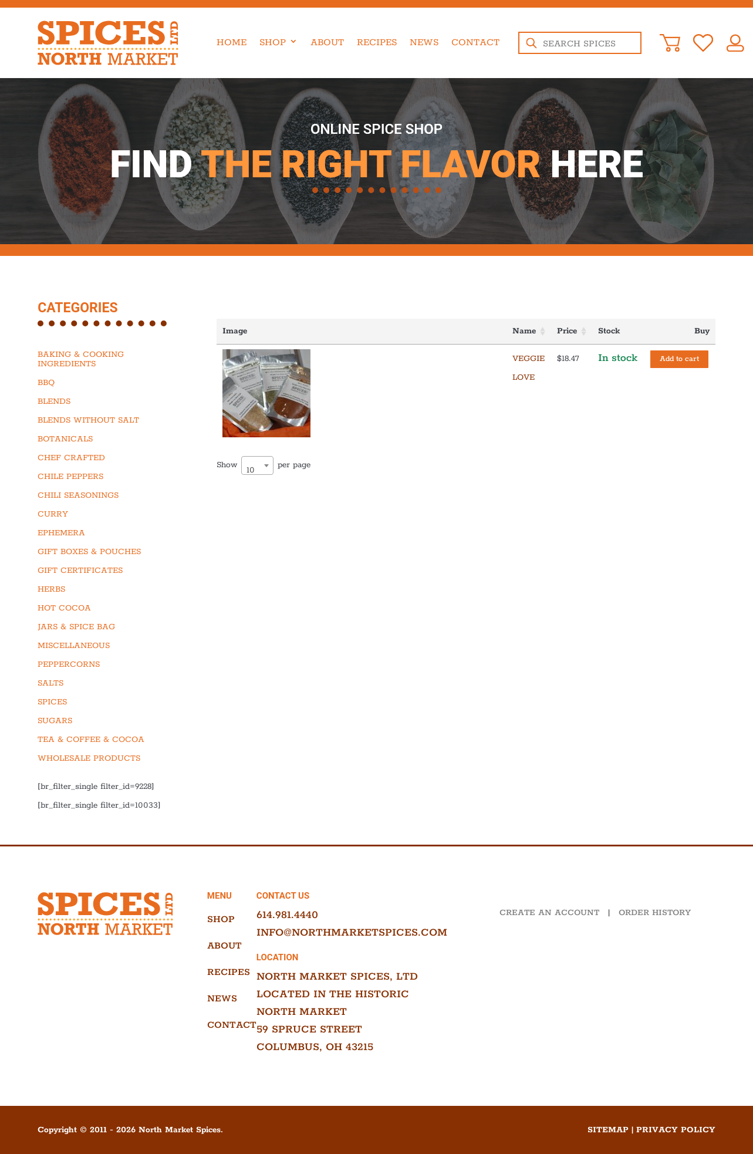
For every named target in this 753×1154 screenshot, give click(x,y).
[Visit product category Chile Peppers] (108, 476)
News (424, 42)
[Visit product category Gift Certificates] (108, 570)
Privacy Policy (675, 1130)
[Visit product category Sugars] (108, 720)
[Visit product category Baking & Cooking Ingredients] (108, 359)
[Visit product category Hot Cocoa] (108, 608)
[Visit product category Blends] (108, 401)
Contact (475, 42)
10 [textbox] (251, 460)
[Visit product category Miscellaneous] (108, 645)
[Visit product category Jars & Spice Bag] (108, 627)
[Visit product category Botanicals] (108, 439)
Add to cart (679, 359)
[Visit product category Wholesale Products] (108, 758)
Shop (272, 42)
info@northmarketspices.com (351, 932)
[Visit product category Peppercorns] (108, 664)
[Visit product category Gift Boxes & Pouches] (108, 551)
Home (232, 42)
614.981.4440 (287, 915)
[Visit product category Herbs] (108, 589)
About (327, 42)
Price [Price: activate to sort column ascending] (430, 331)
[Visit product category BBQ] (108, 382)
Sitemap (608, 1130)
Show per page (263, 455)
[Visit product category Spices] (108, 702)
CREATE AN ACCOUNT (549, 912)
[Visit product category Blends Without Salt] (108, 420)
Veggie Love (341, 358)
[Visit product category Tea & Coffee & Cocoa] (108, 739)
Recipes (377, 42)
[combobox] (257, 455)
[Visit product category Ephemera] (108, 533)
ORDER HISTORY (655, 912)
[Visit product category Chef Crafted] (108, 457)
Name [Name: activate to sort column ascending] (324, 331)
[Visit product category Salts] (108, 683)
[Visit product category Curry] (108, 514)
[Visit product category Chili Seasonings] (108, 495)
